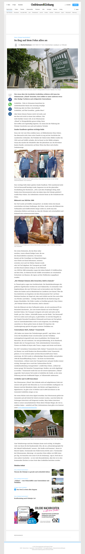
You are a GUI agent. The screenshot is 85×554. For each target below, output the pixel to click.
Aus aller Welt (23, 12)
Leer (29, 12)
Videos (16, 9)
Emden (46, 12)
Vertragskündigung (47, 548)
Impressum (32, 548)
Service (55, 9)
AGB (21, 548)
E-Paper (14, 4)
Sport (62, 12)
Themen (22, 9)
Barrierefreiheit (38, 548)
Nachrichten (9, 9)
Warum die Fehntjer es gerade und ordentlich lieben (32, 472)
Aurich (41, 12)
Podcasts (37, 9)
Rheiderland (35, 12)
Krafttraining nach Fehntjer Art (25, 498)
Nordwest (16, 12)
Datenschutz (26, 548)
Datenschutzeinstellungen (59, 548)
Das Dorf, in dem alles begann (27, 489)
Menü (8, 5)
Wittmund (57, 12)
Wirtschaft (68, 12)
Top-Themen (9, 12)
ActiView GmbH (49, 549)
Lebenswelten (29, 9)
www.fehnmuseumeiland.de (27, 407)
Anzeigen (49, 9)
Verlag (60, 9)
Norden (51, 12)
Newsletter (20, 4)
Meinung (74, 12)
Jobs (43, 9)
